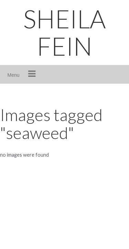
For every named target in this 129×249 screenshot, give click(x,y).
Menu (14, 75)
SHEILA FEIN (64, 32)
